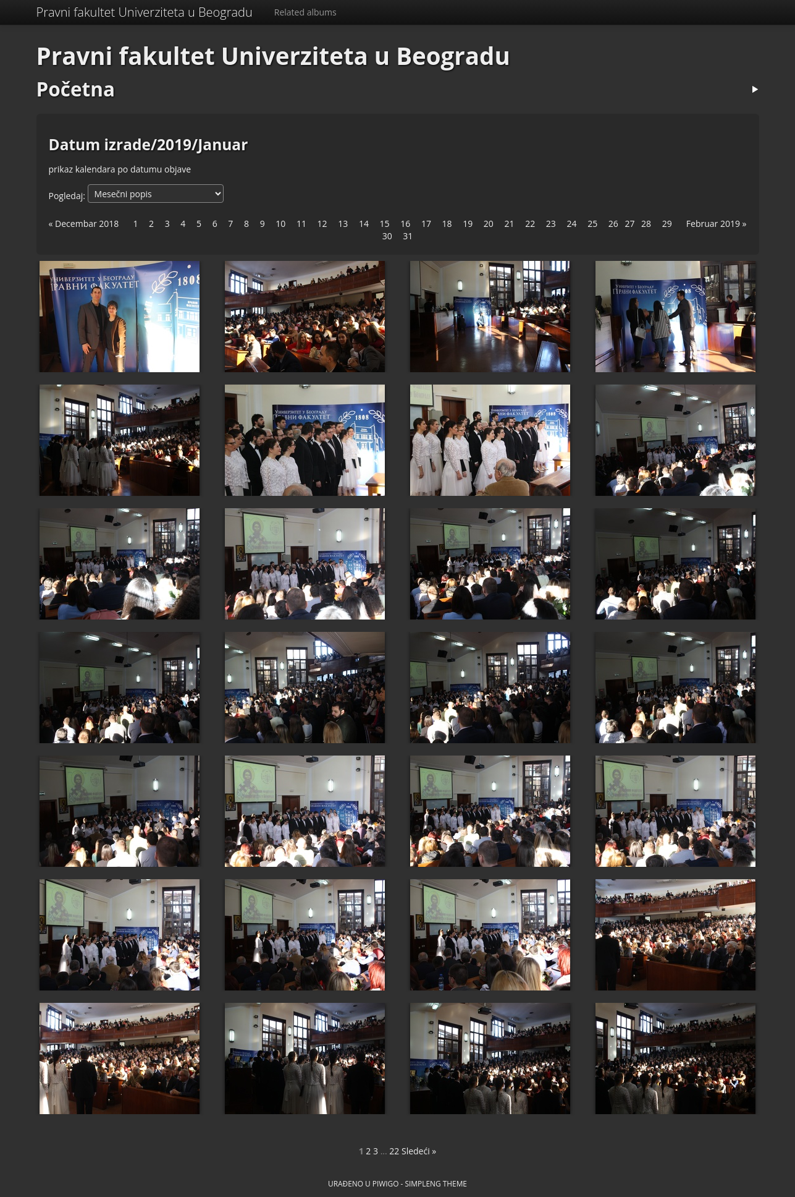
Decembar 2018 (87, 223)
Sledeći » (419, 1151)
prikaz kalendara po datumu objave (120, 169)
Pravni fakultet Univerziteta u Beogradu (144, 12)
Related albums (305, 12)
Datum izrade (100, 144)
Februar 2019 (713, 223)
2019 (174, 144)
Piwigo (385, 1183)
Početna (76, 88)
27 (629, 223)
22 (394, 1151)
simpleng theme (436, 1183)
